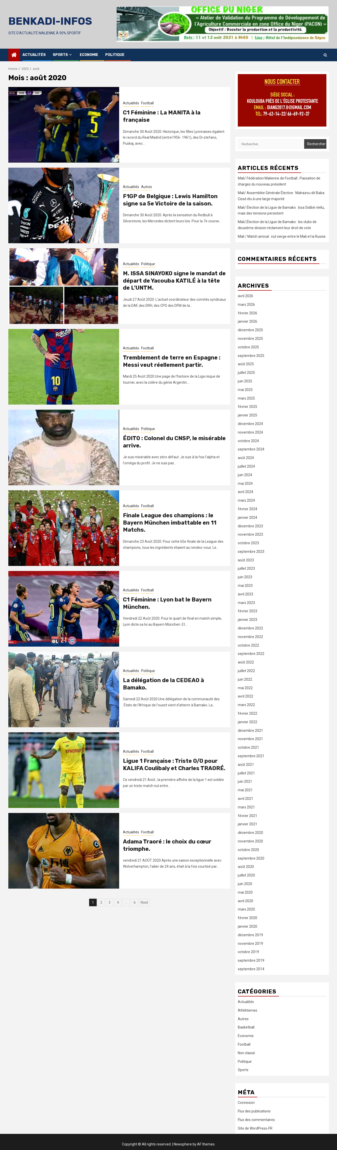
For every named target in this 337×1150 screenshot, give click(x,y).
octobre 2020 (248, 850)
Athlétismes (247, 1010)
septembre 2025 (251, 356)
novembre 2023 (250, 534)
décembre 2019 (250, 935)
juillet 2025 (246, 373)
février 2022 (247, 713)
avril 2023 (245, 594)
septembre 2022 (251, 654)
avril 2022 (245, 696)
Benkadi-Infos (50, 21)
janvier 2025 (247, 415)
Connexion (246, 1103)
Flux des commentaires (256, 1120)
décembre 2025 (250, 330)
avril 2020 (245, 901)
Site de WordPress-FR (255, 1128)
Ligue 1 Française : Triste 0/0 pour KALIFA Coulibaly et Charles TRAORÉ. (174, 765)
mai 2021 (245, 790)
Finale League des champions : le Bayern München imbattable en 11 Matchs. (169, 522)
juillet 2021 (246, 773)
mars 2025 (246, 398)
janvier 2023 (247, 620)
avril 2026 (245, 296)
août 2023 (246, 560)
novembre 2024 (250, 432)
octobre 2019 (248, 952)
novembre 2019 (250, 944)
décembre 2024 (250, 424)
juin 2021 (245, 781)
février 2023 (247, 611)
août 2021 (246, 765)
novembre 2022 (250, 637)
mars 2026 (246, 304)
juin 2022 (245, 679)
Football (147, 103)
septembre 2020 (251, 858)
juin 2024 (245, 475)
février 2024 (247, 509)
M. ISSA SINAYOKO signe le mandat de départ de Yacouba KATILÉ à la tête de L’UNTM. (174, 280)
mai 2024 (245, 483)
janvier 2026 (247, 321)
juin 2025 (245, 381)
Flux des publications (254, 1111)
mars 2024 (246, 500)
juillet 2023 (246, 568)
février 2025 (247, 407)
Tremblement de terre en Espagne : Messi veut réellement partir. (171, 361)
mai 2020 (245, 892)
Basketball (246, 1027)
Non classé (246, 1053)
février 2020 (247, 918)
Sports (60, 55)
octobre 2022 (248, 645)
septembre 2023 (251, 552)
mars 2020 (246, 909)
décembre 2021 (250, 731)
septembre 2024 (251, 449)
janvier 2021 (247, 824)
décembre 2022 (250, 628)
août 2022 (246, 662)
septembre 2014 (251, 969)
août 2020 (246, 867)
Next (144, 902)
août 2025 (246, 364)
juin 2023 (245, 577)
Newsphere (183, 1144)
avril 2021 (245, 799)
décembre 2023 (250, 526)
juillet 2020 (246, 875)
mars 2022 (246, 705)
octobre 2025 (248, 347)
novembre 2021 (250, 739)
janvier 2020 (247, 926)
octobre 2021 (248, 747)
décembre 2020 (250, 833)
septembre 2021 (251, 756)
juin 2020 (245, 884)
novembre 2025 (250, 339)
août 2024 (246, 458)
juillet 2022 (246, 671)
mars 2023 (246, 603)
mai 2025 (245, 390)
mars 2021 (246, 807)
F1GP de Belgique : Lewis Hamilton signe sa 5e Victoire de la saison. (170, 200)
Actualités (34, 55)
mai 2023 (245, 586)
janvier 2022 (247, 722)
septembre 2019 (251, 960)
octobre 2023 (248, 543)
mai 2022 (245, 688)
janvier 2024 (247, 518)
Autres (146, 187)
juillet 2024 (246, 466)
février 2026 (247, 313)
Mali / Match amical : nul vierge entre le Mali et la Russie (282, 236)
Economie (89, 55)
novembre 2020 (250, 841)
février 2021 (247, 816)
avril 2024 (245, 492)
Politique (114, 55)
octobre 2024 (248, 441)
